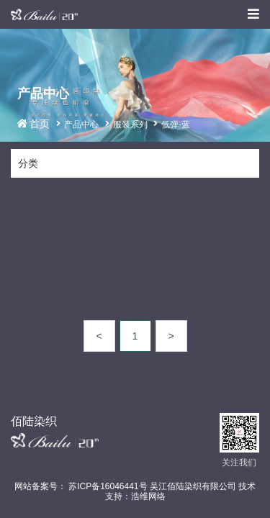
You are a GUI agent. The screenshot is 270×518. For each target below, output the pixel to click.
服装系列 (130, 124)
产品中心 (81, 124)
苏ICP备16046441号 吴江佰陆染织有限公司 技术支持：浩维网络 (161, 491)
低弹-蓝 (175, 124)
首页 (41, 124)
